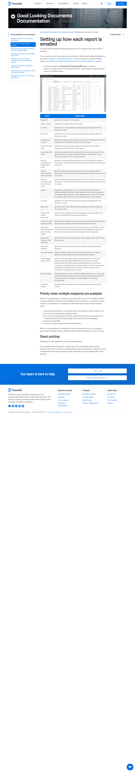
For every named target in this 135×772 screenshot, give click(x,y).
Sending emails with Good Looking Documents (23, 54)
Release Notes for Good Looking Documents (22, 39)
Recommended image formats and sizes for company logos (23, 49)
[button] (124, 34)
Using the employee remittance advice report (21, 66)
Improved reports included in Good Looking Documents (23, 71)
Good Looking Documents (44, 15)
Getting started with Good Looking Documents (23, 76)
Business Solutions (50, 32)
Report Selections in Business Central (57, 59)
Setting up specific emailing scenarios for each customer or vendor (21, 60)
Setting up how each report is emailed (21, 44)
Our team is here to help (37, 374)
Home (42, 32)
